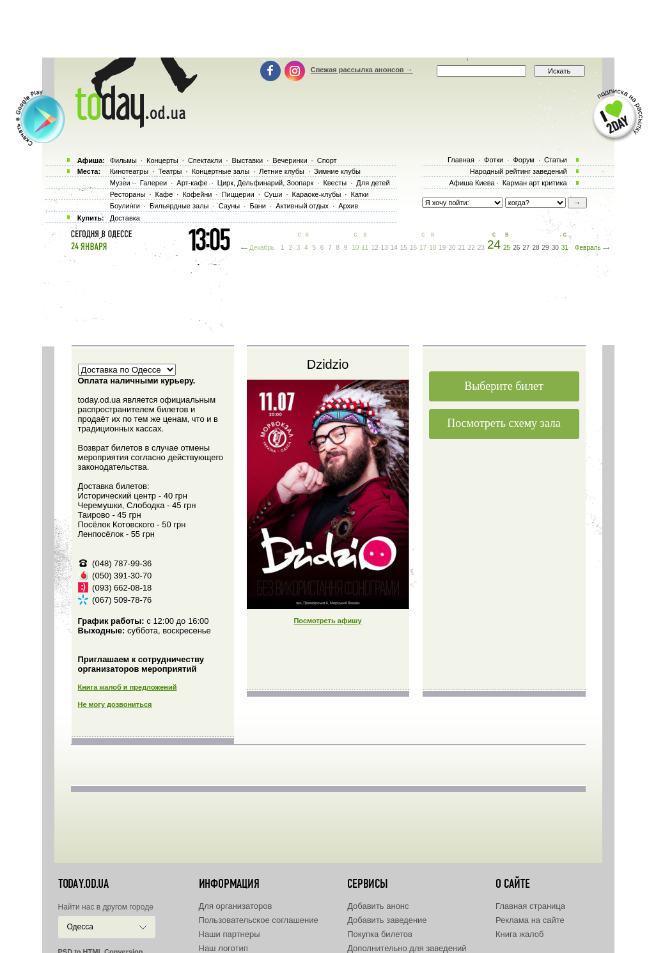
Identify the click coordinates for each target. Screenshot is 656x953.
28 (535, 247)
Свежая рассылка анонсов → (362, 70)
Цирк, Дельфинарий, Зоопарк (265, 183)
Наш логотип (223, 948)
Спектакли (205, 160)
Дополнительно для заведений (406, 948)
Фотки (493, 160)
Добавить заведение (386, 920)
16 (413, 247)
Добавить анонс (378, 906)
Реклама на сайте (530, 920)
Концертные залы (220, 171)
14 (394, 247)
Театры (170, 171)
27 (525, 247)
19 (442, 247)
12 (374, 247)
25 (506, 247)
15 (403, 247)
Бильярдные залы (179, 206)
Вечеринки (289, 160)
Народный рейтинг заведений (518, 171)
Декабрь (261, 247)
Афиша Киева (471, 183)
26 (516, 247)
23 (481, 247)
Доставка (125, 218)
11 (364, 247)
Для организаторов (235, 906)
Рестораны (128, 194)
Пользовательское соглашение (258, 920)
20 (451, 247)
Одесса (80, 926)
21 (461, 247)
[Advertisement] (328, 29)
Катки (359, 194)
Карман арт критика (535, 183)
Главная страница (530, 906)
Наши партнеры (229, 934)
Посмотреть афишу (327, 620)
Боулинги (125, 206)
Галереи (153, 183)
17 (422, 247)
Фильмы (123, 160)
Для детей (372, 183)
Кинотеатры (129, 171)
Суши (273, 194)
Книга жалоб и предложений (127, 687)
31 (564, 247)
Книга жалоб (520, 934)
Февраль (588, 247)
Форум (523, 160)
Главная (461, 160)
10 (355, 247)
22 (471, 247)
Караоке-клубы (316, 194)
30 (555, 247)
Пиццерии (238, 194)
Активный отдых (302, 206)
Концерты (162, 160)
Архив (348, 206)
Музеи (120, 183)
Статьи (555, 160)
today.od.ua (83, 884)
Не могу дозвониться (115, 704)
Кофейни (197, 194)
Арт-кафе (191, 183)
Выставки (247, 160)
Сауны (229, 206)
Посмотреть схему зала (504, 423)
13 (384, 247)
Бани (257, 206)
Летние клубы (281, 171)
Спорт (327, 160)
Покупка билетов (379, 934)
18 (432, 247)
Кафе (164, 194)
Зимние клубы (337, 171)
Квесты (335, 183)
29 (545, 247)
